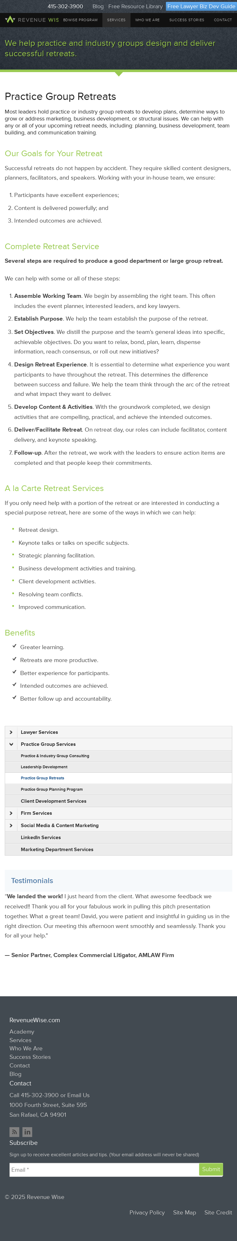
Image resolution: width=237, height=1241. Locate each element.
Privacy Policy (147, 1213)
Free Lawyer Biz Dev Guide (201, 6)
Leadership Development (44, 767)
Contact (223, 20)
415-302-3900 (65, 6)
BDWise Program (80, 20)
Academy (21, 1031)
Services (116, 20)
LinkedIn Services (41, 837)
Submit (211, 1169)
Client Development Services (54, 801)
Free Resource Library (135, 6)
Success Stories (186, 20)
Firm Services (30, 813)
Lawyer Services (33, 732)
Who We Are (147, 20)
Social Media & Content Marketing (54, 825)
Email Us (78, 1095)
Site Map (184, 1213)
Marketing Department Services (57, 849)
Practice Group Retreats (42, 778)
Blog (98, 6)
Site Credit (218, 1213)
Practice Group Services (42, 744)
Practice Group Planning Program (52, 789)
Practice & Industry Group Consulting (55, 756)
